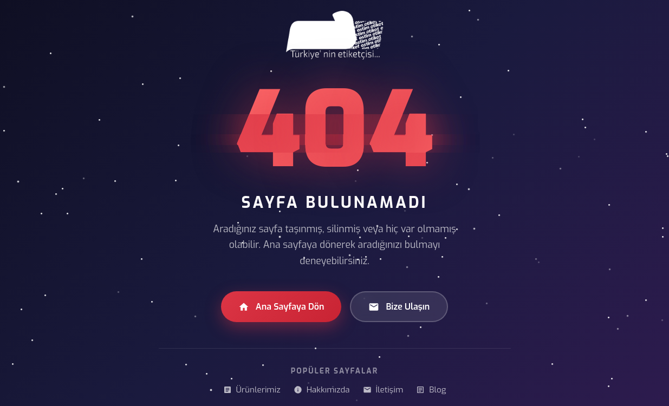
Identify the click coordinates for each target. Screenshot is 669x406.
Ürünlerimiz (252, 389)
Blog (431, 389)
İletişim (383, 389)
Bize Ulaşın (399, 306)
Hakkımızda (322, 389)
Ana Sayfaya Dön (281, 306)
